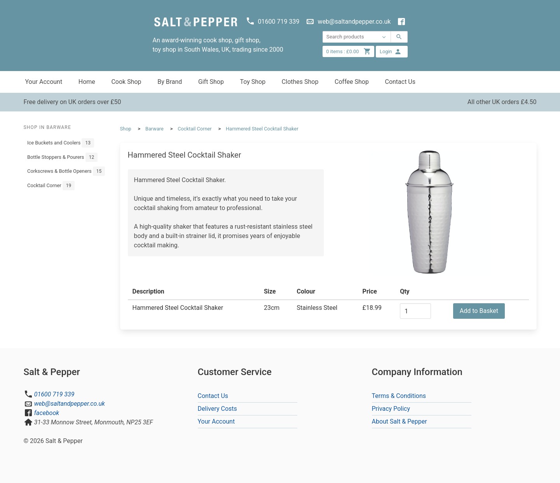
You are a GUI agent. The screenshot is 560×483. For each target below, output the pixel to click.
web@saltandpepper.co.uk (69, 403)
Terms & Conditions (399, 396)
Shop (125, 129)
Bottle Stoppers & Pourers (62, 157)
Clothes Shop (300, 81)
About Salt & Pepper (399, 421)
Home (87, 81)
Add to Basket (479, 310)
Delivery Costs (217, 408)
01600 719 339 (54, 394)
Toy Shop (252, 81)
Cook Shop (126, 81)
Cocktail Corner (51, 185)
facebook (46, 413)
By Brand (169, 81)
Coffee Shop (352, 81)
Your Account (44, 81)
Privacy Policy (391, 408)
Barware (154, 129)
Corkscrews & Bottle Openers (66, 171)
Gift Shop (211, 81)
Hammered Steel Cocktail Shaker (262, 129)
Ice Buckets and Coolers (60, 143)
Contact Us (400, 81)
